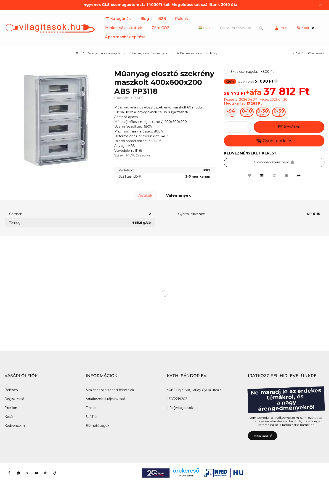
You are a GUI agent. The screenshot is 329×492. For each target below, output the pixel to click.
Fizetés (91, 408)
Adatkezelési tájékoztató (105, 399)
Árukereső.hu (186, 475)
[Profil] (281, 27)
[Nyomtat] (299, 175)
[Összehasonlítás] (274, 175)
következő (316, 53)
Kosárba (289, 127)
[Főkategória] (77, 53)
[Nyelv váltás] (204, 27)
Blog (144, 18)
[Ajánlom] (262, 175)
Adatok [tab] (145, 195)
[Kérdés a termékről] (286, 175)
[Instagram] (45, 473)
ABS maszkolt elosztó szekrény (197, 53)
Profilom (12, 408)
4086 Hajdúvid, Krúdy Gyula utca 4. (195, 390)
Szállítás (92, 417)
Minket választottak (124, 28)
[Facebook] (9, 473)
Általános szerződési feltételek (110, 390)
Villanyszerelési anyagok (104, 53)
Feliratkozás (262, 435)
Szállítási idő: (130, 176)
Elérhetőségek (97, 426)
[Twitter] (27, 473)
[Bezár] (320, 5)
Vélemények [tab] (178, 195)
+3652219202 (177, 399)
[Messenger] (18, 473)
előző (298, 53)
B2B (162, 18)
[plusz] (247, 127)
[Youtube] (36, 473)
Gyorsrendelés (274, 140)
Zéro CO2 (160, 28)
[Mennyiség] (237, 127)
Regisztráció (14, 399)
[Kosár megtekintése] (306, 27)
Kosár (9, 417)
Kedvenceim (15, 426)
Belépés (11, 390)
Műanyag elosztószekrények (148, 53)
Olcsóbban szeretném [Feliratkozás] (274, 162)
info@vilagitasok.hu (182, 408)
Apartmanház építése (125, 37)
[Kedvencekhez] (249, 175)
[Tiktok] (54, 473)
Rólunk (181, 18)
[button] (118, 18)
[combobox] (240, 27)
